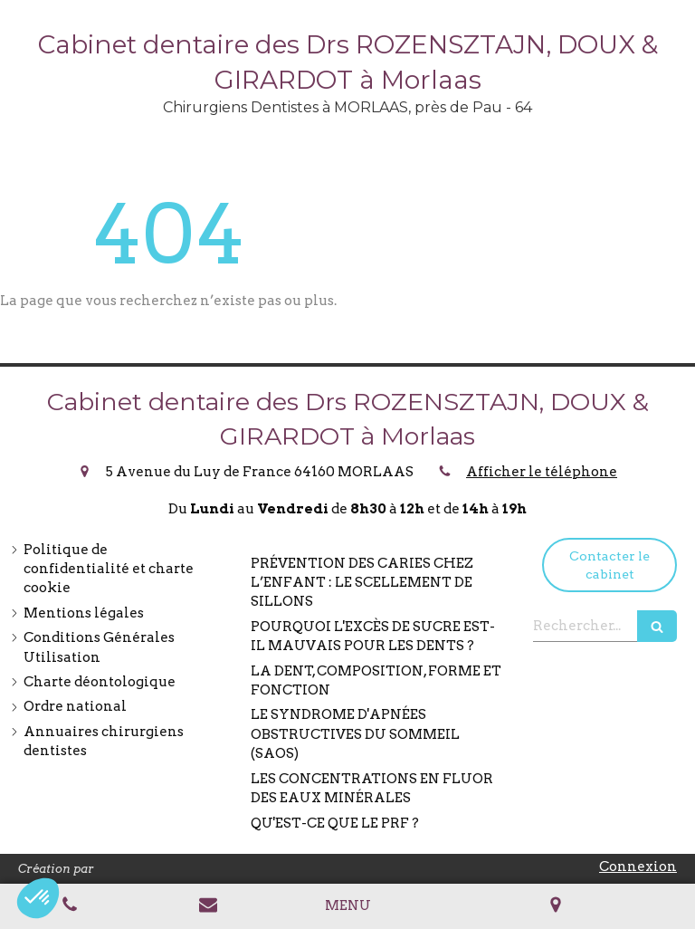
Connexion (638, 866)
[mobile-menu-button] (348, 906)
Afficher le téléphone (541, 472)
